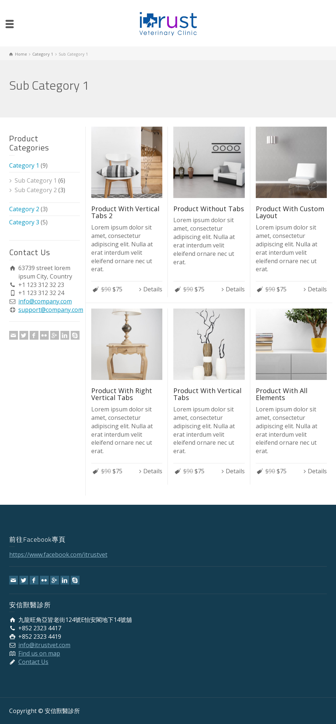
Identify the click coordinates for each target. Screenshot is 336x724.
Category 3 (24, 222)
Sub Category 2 (36, 190)
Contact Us (33, 662)
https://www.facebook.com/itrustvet (58, 555)
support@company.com (50, 310)
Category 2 (24, 209)
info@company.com (45, 301)
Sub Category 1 (36, 180)
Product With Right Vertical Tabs (121, 394)
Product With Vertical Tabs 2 (125, 212)
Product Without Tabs (208, 208)
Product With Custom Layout (290, 212)
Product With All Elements (281, 394)
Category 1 (24, 165)
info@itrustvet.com (44, 645)
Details (152, 289)
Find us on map (39, 653)
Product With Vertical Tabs (207, 394)
